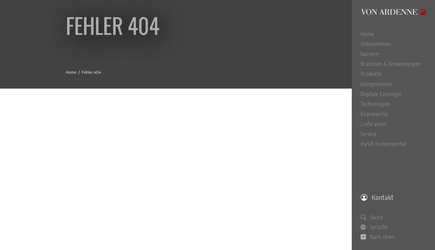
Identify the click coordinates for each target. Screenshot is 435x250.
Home (367, 33)
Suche (372, 217)
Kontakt (377, 197)
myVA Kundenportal (383, 143)
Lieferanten (374, 123)
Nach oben (377, 236)
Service (369, 133)
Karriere (370, 53)
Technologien (376, 103)
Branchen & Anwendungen (391, 63)
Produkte (371, 73)
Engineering (374, 113)
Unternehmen (376, 43)
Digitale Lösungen (381, 94)
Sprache (374, 226)
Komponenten (376, 84)
